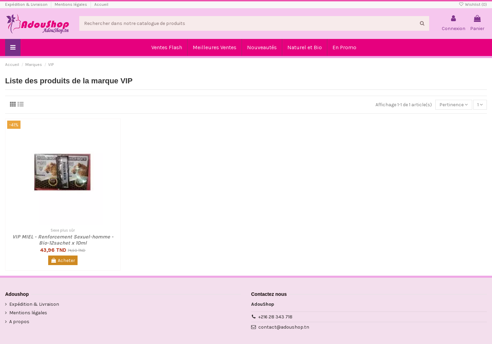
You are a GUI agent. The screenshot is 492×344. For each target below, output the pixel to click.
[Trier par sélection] (453, 105)
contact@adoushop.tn (283, 327)
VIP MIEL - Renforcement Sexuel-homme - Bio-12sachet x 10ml (62, 240)
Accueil (101, 4)
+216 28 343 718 (275, 317)
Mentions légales (71, 4)
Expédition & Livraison (27, 4)
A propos (19, 322)
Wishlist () (473, 4)
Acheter (63, 260)
